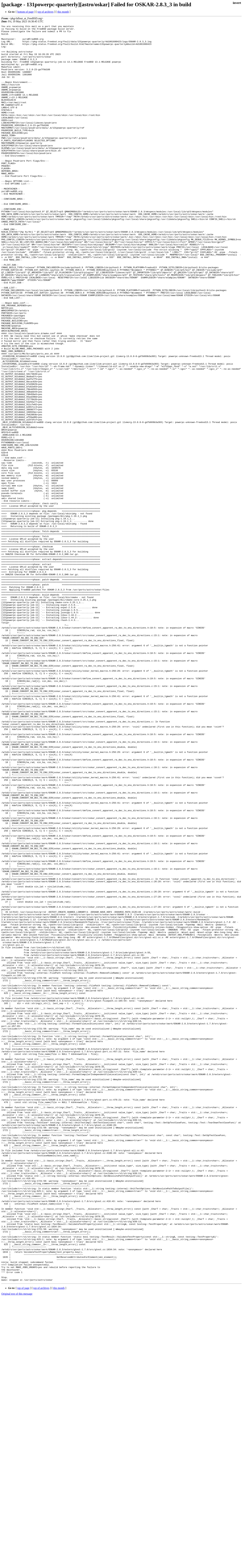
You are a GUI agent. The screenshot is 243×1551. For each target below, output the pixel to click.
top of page (23, 1539)
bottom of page (25, 11)
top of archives (45, 11)
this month (63, 11)
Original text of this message (16, 1545)
